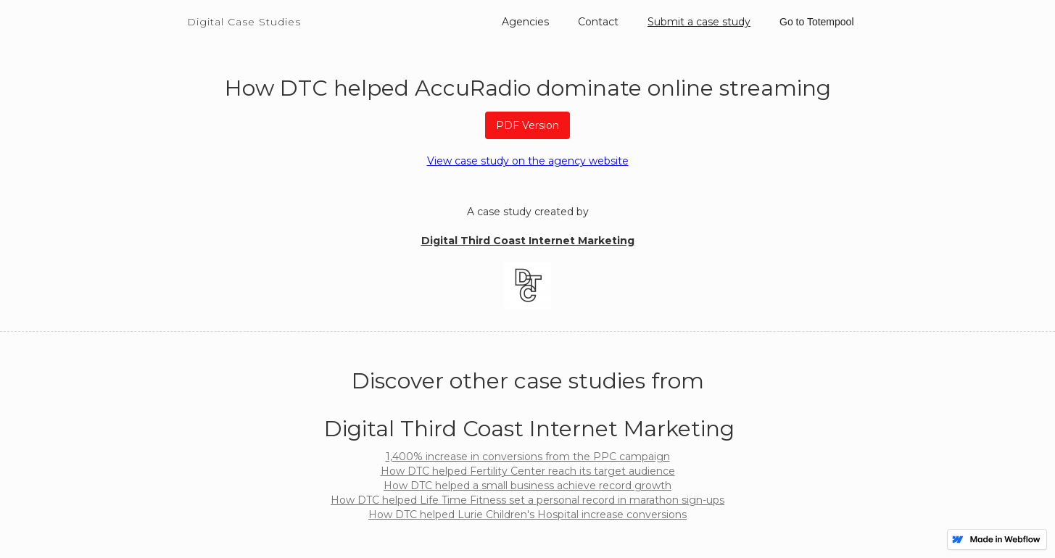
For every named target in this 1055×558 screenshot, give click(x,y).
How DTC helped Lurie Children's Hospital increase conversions (527, 514)
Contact (598, 21)
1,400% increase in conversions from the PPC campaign (528, 456)
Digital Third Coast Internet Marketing (527, 240)
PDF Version (527, 125)
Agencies (525, 21)
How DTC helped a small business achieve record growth (527, 485)
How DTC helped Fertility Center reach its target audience (528, 471)
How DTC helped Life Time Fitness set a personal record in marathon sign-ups (527, 500)
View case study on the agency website (528, 160)
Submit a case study (699, 21)
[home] (244, 14)
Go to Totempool (816, 22)
